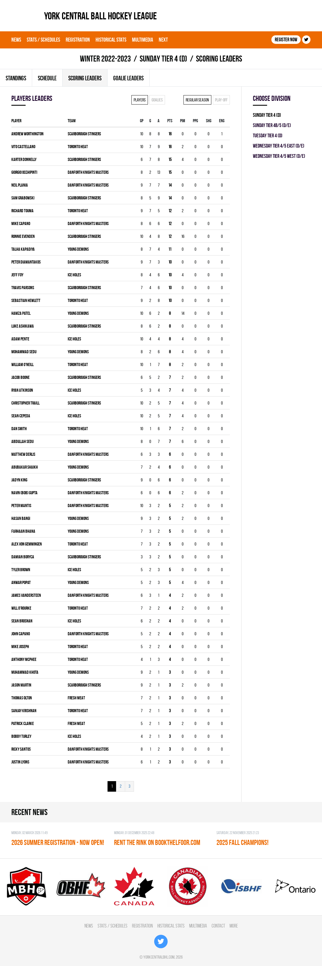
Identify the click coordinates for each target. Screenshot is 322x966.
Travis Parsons (22, 287)
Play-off (221, 99)
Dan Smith (19, 428)
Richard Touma (22, 210)
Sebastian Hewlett (25, 300)
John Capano (20, 633)
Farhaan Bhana (23, 531)
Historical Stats (111, 39)
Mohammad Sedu (23, 351)
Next (163, 39)
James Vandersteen (26, 595)
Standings (16, 78)
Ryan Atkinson (22, 390)
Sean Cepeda (20, 415)
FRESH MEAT (76, 697)
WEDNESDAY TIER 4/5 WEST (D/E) (279, 156)
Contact (218, 925)
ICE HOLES (74, 274)
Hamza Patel (20, 313)
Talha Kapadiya (23, 249)
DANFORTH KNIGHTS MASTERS (88, 172)
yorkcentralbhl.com (158, 957)
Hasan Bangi (20, 518)
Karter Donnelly (23, 159)
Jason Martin (21, 685)
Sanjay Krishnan (23, 710)
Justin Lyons (20, 761)
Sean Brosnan (21, 620)
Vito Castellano (23, 146)
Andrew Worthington (27, 133)
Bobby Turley (21, 736)
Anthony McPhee (23, 659)
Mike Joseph (20, 646)
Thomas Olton (21, 697)
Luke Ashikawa (22, 326)
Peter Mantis (21, 505)
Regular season (197, 99)
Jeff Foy (17, 274)
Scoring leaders (85, 78)
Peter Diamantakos (26, 262)
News (16, 39)
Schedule (47, 78)
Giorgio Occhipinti (24, 172)
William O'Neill (22, 364)
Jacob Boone (20, 377)
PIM (182, 120)
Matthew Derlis (23, 454)
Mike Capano (20, 223)
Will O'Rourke (21, 608)
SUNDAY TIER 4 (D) (163, 58)
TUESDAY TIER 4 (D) (267, 135)
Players (140, 99)
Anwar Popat (21, 582)
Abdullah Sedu (22, 441)
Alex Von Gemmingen (26, 544)
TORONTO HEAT (78, 146)
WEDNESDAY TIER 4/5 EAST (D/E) (278, 145)
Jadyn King (19, 479)
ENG (221, 120)
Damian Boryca (22, 556)
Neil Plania (19, 185)
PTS (169, 120)
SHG (208, 120)
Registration (78, 39)
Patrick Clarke (22, 723)
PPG (195, 120)
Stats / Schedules (43, 39)
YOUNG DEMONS (78, 249)
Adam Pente (20, 338)
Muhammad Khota (24, 672)
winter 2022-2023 (105, 58)
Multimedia (142, 39)
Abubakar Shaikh (24, 467)
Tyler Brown (20, 569)
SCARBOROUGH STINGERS (84, 133)
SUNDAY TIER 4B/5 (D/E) (272, 125)
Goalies (157, 99)
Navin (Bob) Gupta (24, 492)
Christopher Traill (25, 403)
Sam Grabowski (22, 197)
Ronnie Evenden (23, 236)
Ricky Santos (21, 749)
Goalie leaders (128, 78)
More (234, 925)
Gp (141, 120)
